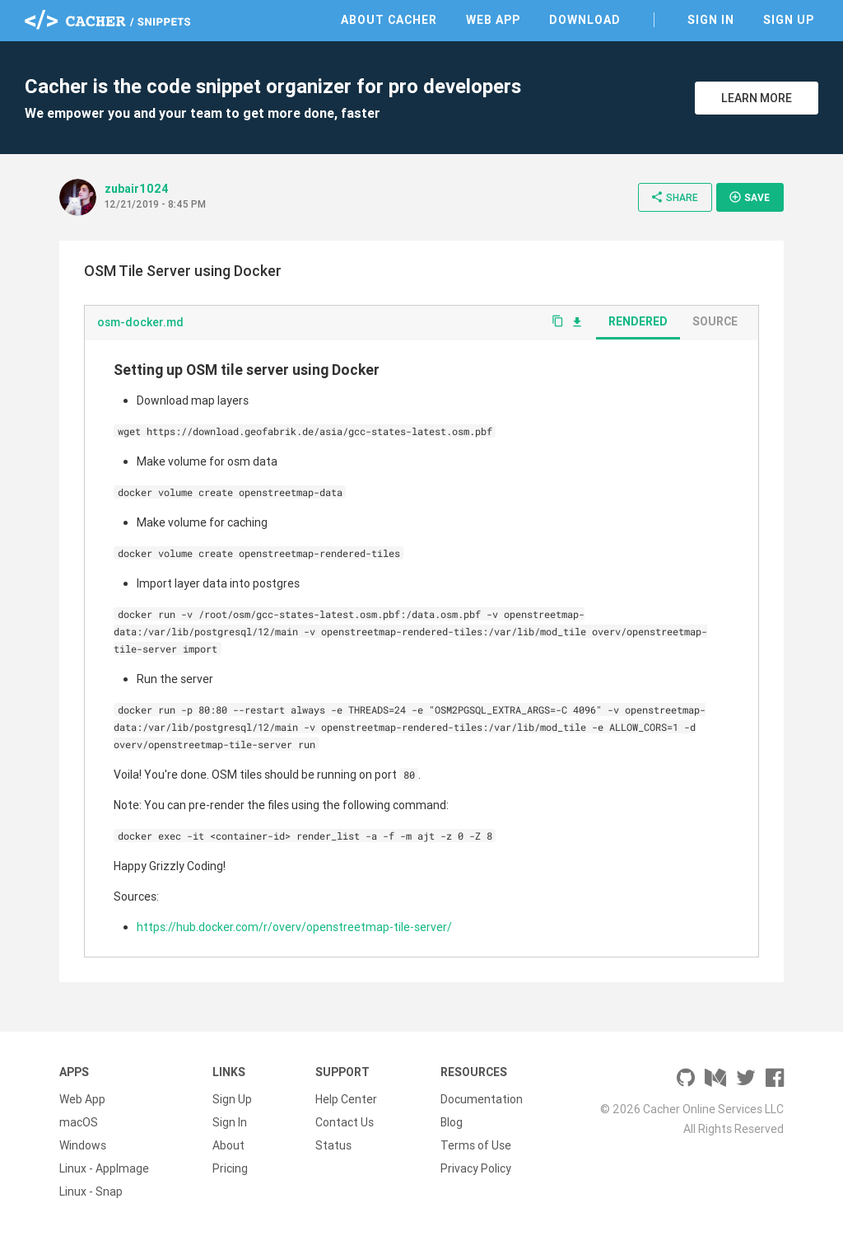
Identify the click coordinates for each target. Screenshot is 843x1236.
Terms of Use (475, 1145)
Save (749, 197)
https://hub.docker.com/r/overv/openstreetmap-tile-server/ (294, 927)
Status (333, 1145)
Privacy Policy (475, 1168)
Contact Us (344, 1122)
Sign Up (788, 19)
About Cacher (389, 19)
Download (585, 19)
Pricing (230, 1168)
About (228, 1145)
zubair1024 (137, 188)
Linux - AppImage (104, 1168)
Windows (82, 1145)
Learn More (756, 98)
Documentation (481, 1099)
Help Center (346, 1099)
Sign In (710, 19)
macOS (78, 1122)
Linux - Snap (91, 1191)
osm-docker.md (140, 322)
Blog (451, 1122)
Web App (493, 19)
